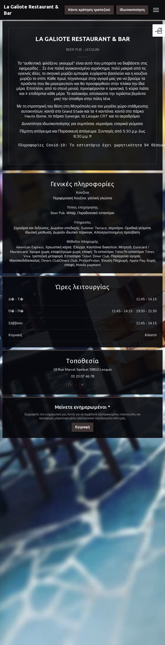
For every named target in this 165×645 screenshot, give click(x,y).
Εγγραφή (82, 427)
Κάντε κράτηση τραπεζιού (89, 10)
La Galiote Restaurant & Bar (31, 10)
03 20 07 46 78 (82, 376)
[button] (156, 10)
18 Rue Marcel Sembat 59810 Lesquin (103, 370)
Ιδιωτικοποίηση (132, 10)
